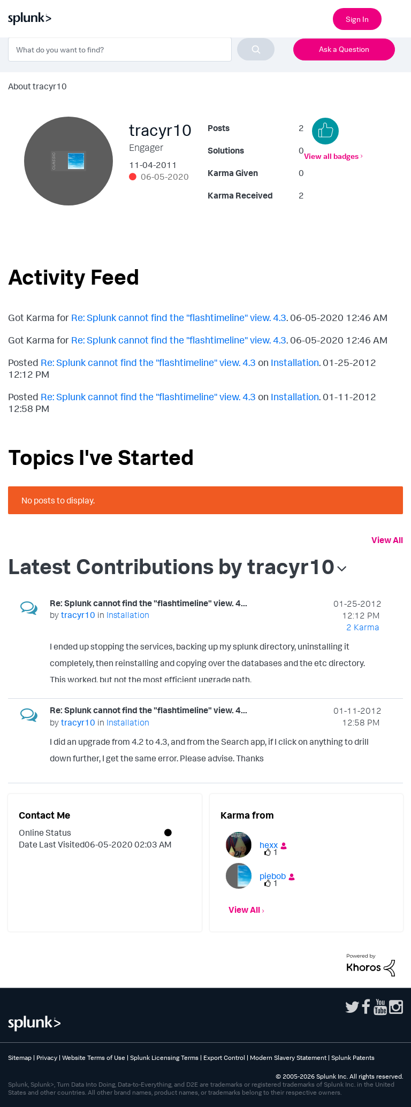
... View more (358, 675)
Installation (295, 362)
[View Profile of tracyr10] (78, 614)
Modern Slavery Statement (288, 1057)
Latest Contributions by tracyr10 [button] (171, 566)
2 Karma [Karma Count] (362, 627)
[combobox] (141, 49)
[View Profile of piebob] (273, 876)
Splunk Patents (353, 1057)
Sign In (357, 19)
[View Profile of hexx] (269, 844)
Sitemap (20, 1057)
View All (387, 540)
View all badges (331, 156)
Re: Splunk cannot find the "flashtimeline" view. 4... (148, 603)
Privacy (46, 1057)
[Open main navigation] (396, 17)
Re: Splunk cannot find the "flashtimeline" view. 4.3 (178, 317)
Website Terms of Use (93, 1057)
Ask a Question (344, 49)
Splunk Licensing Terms (164, 1057)
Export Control (224, 1057)
